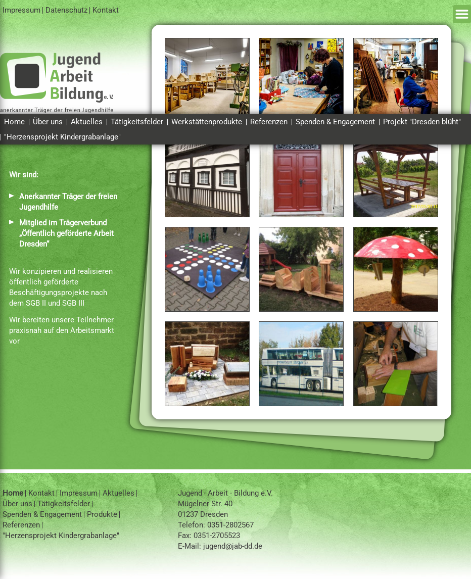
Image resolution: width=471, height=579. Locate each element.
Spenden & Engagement (335, 121)
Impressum (21, 10)
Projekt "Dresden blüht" (422, 121)
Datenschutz (66, 10)
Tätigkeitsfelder (137, 121)
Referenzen (269, 121)
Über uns (48, 121)
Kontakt (105, 10)
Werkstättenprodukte (206, 121)
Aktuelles (87, 121)
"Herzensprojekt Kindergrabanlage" (62, 136)
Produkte (102, 514)
